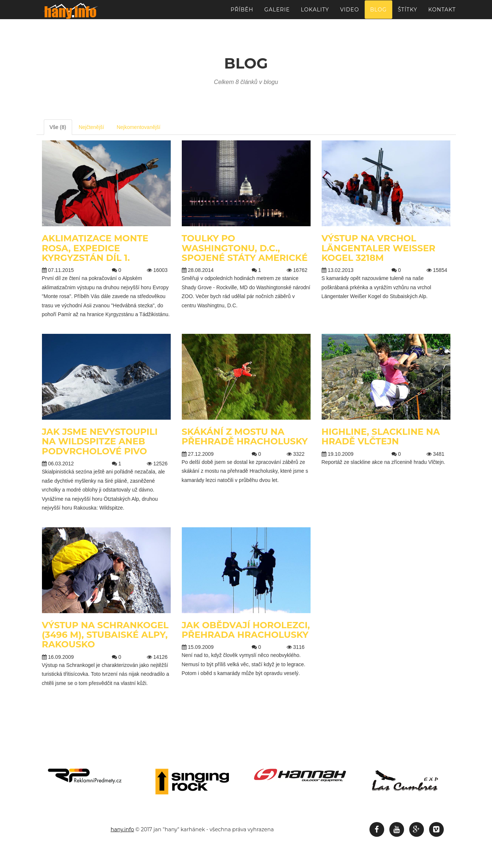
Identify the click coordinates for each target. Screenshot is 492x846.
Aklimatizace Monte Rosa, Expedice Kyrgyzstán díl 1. (95, 248)
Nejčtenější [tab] (91, 127)
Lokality (315, 13)
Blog (378, 13)
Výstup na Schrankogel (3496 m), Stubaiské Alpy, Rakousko (105, 635)
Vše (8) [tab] (58, 127)
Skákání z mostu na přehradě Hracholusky (245, 436)
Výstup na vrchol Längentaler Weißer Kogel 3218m (379, 248)
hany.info (122, 829)
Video (349, 13)
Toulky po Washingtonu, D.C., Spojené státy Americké (245, 248)
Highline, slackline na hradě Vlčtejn (381, 436)
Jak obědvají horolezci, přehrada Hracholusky (246, 630)
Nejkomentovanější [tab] (138, 127)
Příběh (242, 13)
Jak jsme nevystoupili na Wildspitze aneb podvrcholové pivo (100, 441)
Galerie (277, 13)
